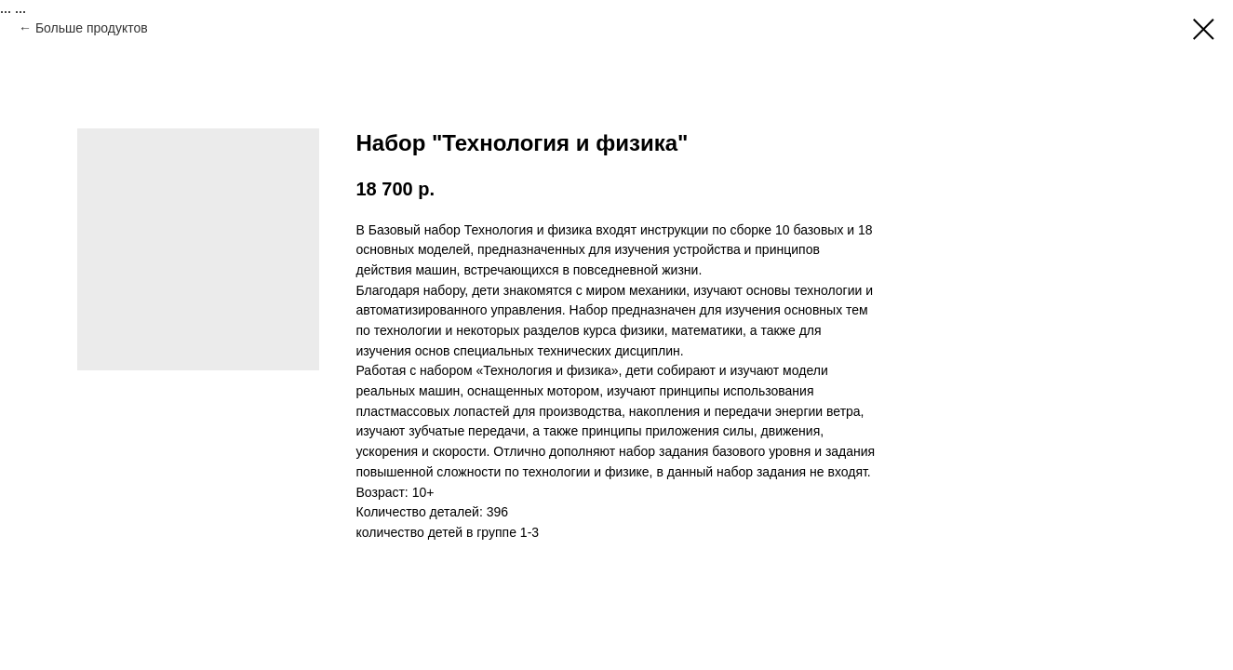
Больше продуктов (91, 27)
